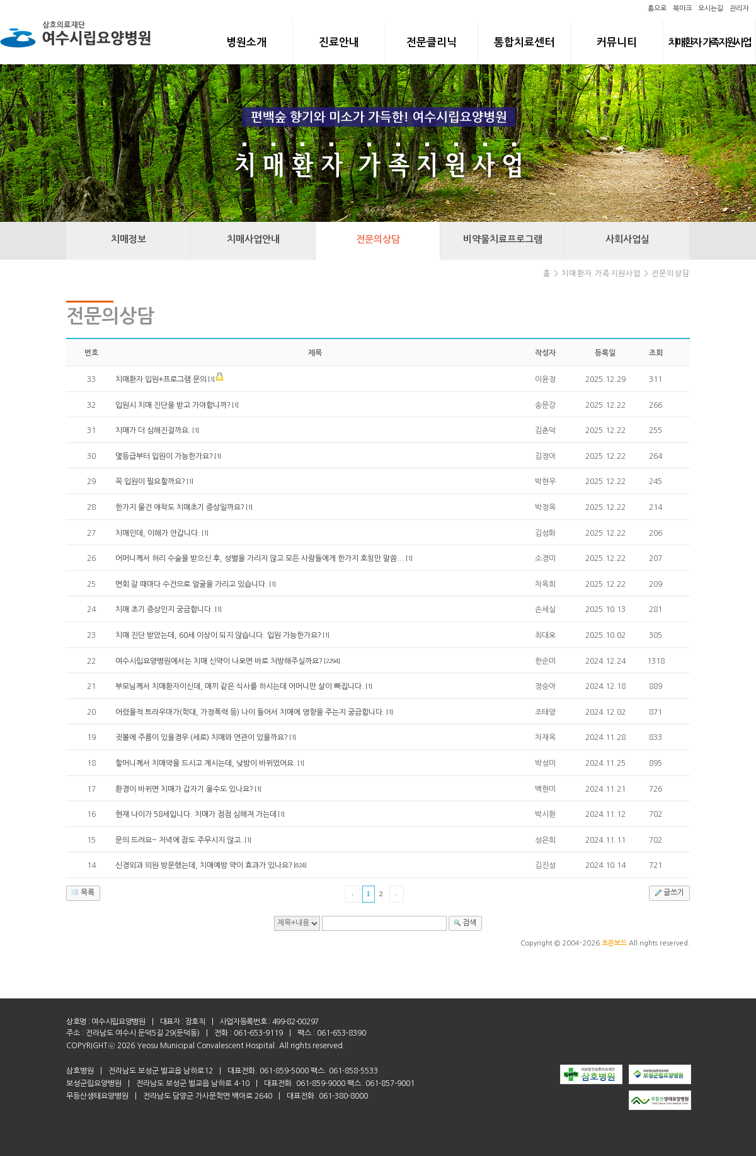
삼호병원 (80, 1071)
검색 (463, 923)
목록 (81, 892)
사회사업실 (627, 239)
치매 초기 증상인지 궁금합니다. (164, 609)
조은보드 (614, 943)
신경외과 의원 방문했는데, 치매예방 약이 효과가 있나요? (203, 865)
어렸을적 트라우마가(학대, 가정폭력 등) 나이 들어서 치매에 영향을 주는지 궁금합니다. (250, 712)
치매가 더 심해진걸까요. (153, 430)
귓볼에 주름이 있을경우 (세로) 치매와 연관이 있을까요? (201, 737)
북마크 (682, 8)
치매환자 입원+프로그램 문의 (161, 379)
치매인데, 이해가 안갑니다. (157, 533)
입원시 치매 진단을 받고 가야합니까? (173, 405)
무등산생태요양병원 (97, 1096)
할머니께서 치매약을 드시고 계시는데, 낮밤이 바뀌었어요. (205, 763)
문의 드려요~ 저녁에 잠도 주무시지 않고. (179, 840)
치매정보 (128, 239)
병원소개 (246, 42)
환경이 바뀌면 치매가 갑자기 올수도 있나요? (184, 789)
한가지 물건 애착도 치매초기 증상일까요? (179, 507)
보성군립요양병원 (94, 1083)
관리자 (739, 8)
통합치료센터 (524, 42)
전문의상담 (378, 239)
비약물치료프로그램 (502, 239)
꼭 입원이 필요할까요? (150, 481)
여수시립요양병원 (118, 1022)
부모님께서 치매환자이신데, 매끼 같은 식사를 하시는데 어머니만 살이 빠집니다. (239, 686)
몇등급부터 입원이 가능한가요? (164, 456)
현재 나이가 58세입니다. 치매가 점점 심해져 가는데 (196, 814)
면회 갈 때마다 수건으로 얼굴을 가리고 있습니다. (191, 584)
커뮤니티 (617, 42)
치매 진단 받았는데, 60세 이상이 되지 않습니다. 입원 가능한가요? (218, 635)
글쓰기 (668, 892)
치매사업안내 (253, 239)
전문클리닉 (431, 42)
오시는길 (710, 8)
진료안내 (339, 42)
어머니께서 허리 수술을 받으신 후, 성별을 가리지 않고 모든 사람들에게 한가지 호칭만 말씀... (259, 558)
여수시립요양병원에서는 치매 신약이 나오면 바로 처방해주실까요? (219, 661)
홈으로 (657, 8)
